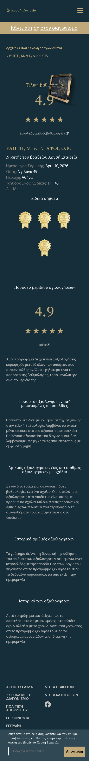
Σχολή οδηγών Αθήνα (46, 48)
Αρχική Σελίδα (19, 687)
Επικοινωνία (17, 718)
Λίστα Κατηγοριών (61, 695)
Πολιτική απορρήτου (17, 708)
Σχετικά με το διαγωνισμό (19, 697)
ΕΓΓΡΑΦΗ (13, 726)
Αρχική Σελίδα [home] (16, 48)
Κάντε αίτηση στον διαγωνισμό (40, 28)
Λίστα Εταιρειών (59, 687)
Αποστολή (74, 752)
